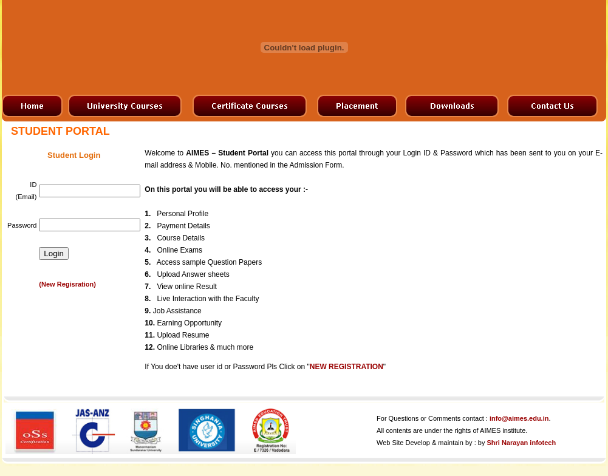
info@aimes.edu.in (519, 418)
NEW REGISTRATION (346, 366)
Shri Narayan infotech (521, 442)
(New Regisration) (67, 284)
